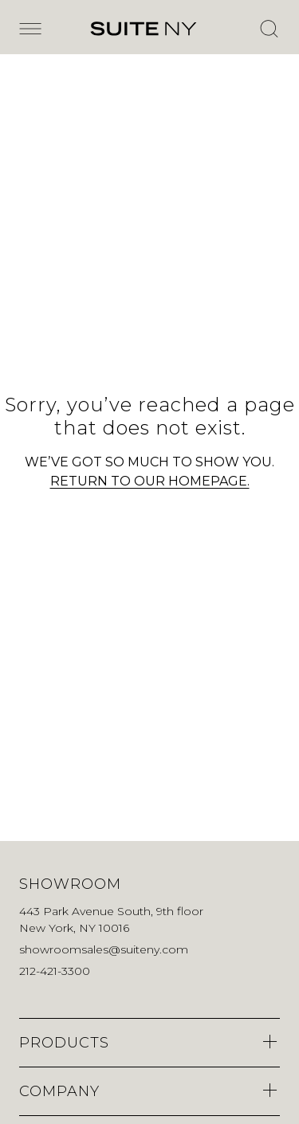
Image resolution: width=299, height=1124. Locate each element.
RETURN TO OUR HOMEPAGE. (150, 481)
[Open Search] (269, 29)
